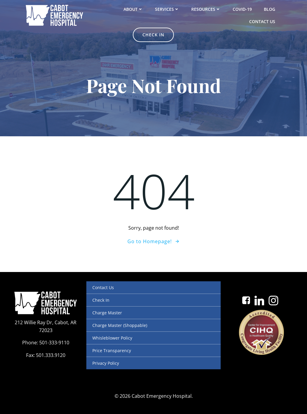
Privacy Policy (105, 363)
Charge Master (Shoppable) (119, 325)
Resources (206, 9)
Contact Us (262, 21)
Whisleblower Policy (112, 338)
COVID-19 (242, 9)
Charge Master (107, 313)
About (133, 9)
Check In (100, 300)
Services (167, 9)
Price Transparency (111, 350)
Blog (269, 9)
